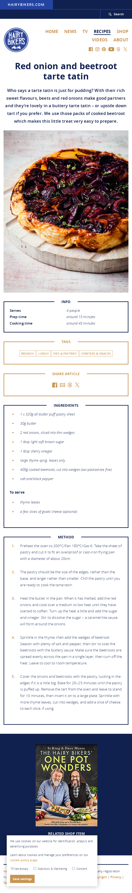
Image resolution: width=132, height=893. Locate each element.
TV (85, 31)
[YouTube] (111, 49)
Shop (122, 31)
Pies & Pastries (65, 353)
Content (79, 869)
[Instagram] (97, 49)
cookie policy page (23, 860)
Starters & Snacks (96, 353)
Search (119, 14)
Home (51, 31)
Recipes (102, 31)
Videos (99, 40)
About (121, 40)
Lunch (43, 353)
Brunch (27, 353)
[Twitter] (125, 49)
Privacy (115, 877)
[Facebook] (91, 49)
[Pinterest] (104, 49)
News (70, 31)
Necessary (19, 869)
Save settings (22, 879)
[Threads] (118, 49)
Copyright (99, 877)
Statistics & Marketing (50, 869)
